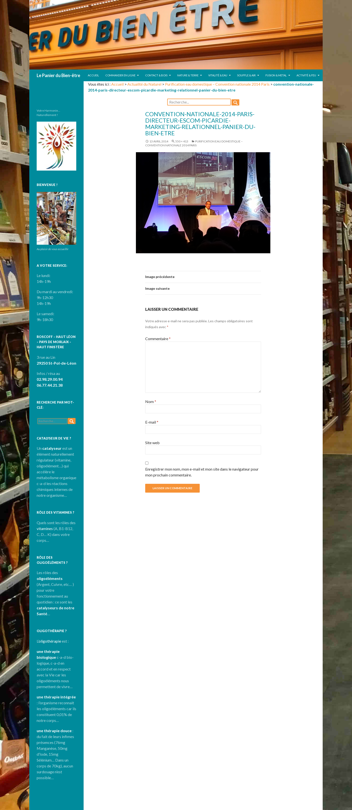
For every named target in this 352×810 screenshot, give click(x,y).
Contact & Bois (156, 75)
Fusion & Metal (276, 75)
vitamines (45, 528)
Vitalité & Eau (217, 75)
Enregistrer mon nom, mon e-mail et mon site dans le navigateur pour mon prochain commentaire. (202, 472)
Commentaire (158, 338)
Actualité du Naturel (144, 84)
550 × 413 (181, 141)
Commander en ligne (120, 75)
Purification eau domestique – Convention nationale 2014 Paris (217, 84)
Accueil (93, 75)
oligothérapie (50, 641)
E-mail (151, 422)
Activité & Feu (306, 75)
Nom (150, 401)
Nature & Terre (187, 75)
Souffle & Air (246, 75)
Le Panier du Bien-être (58, 75)
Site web (152, 442)
